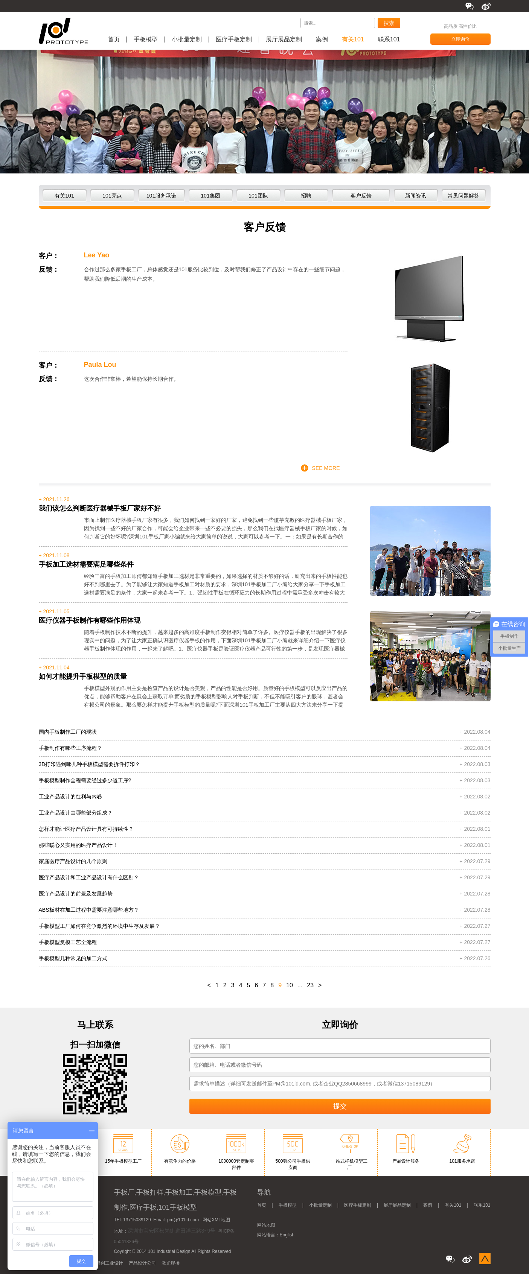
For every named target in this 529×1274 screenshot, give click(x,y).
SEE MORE (326, 468)
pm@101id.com (183, 1219)
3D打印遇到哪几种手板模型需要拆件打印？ (89, 764)
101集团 (210, 196)
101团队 (258, 196)
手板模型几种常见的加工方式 (73, 958)
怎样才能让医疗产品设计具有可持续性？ (86, 829)
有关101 (353, 39)
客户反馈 (361, 196)
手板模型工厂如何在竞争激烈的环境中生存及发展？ (99, 926)
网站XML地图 (216, 1219)
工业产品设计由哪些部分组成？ (76, 813)
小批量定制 (187, 39)
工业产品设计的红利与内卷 (70, 797)
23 (310, 985)
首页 (114, 39)
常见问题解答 (463, 196)
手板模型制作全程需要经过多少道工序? (85, 780)
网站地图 (266, 1225)
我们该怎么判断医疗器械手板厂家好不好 (100, 508)
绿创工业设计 (109, 1263)
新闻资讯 (415, 196)
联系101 (389, 39)
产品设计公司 (142, 1263)
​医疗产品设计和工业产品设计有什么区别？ (89, 877)
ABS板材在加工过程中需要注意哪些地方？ (89, 910)
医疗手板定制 (234, 39)
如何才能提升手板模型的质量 (83, 676)
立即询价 (460, 39)
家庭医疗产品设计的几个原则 (73, 861)
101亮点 (112, 196)
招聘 (306, 196)
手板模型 (146, 39)
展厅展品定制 (284, 39)
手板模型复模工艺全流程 (68, 942)
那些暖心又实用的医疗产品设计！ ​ (79, 845)
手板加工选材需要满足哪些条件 (86, 564)
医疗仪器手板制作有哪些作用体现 (89, 620)
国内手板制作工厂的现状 (68, 732)
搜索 (389, 23)
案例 (322, 39)
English (287, 1235)
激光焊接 (171, 1263)
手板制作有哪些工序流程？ (70, 748)
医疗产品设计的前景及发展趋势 (76, 894)
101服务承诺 (161, 196)
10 (289, 985)
